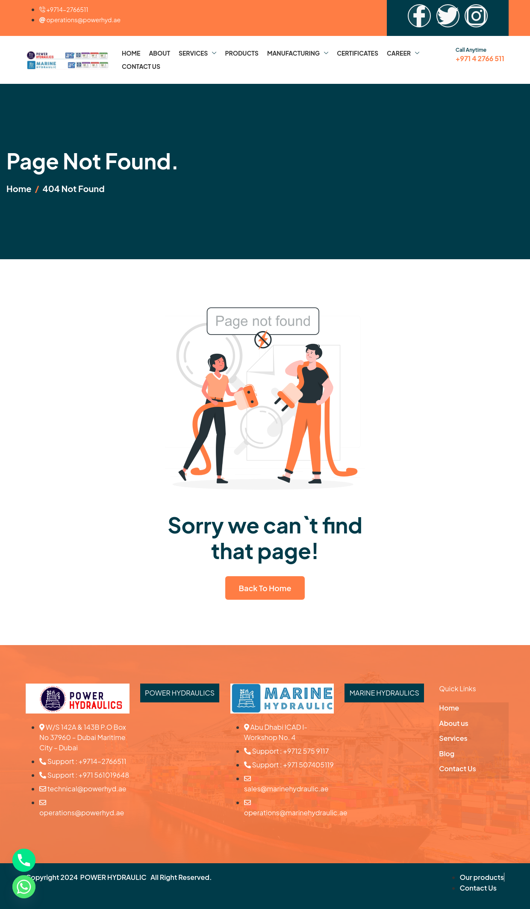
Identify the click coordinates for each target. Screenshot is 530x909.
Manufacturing (297, 53)
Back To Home (265, 588)
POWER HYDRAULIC (113, 877)
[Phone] (23, 860)
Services (197, 53)
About (159, 53)
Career (403, 53)
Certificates (357, 53)
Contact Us (141, 66)
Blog (446, 753)
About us (453, 723)
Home (131, 53)
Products (242, 53)
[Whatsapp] (23, 886)
